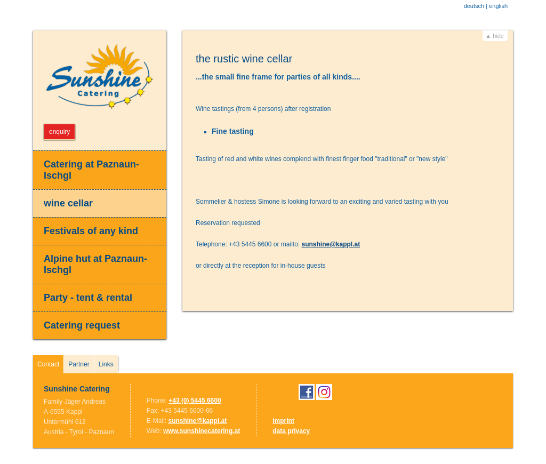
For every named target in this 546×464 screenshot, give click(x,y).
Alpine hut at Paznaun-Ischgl (95, 264)
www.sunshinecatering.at (201, 431)
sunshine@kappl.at (330, 244)
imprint (283, 421)
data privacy (291, 431)
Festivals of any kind (91, 231)
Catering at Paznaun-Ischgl (91, 170)
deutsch (474, 6)
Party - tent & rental (88, 297)
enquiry (59, 131)
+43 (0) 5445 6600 (194, 400)
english (498, 6)
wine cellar (68, 203)
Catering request (82, 325)
